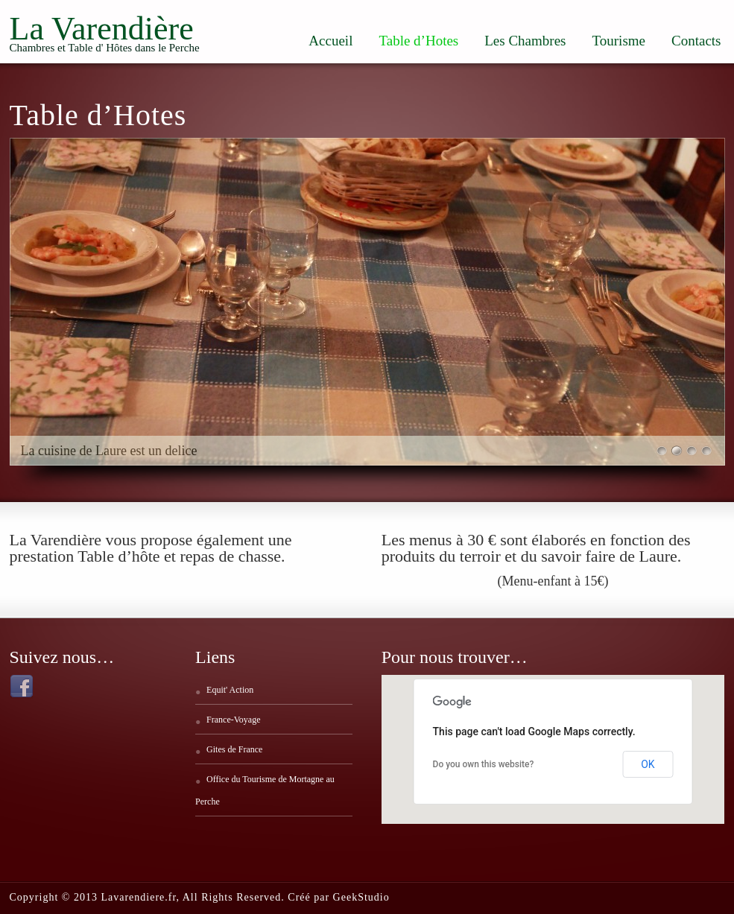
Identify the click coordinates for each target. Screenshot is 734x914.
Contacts (696, 40)
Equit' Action (229, 690)
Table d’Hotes (418, 40)
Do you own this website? (483, 764)
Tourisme (619, 40)
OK (647, 764)
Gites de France (234, 749)
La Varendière (102, 29)
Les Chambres (525, 40)
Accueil (330, 40)
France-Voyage (233, 719)
